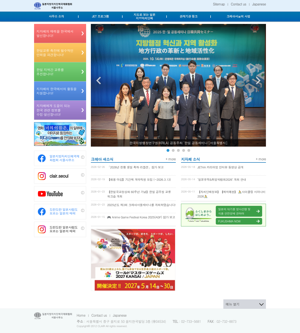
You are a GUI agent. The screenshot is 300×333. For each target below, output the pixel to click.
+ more (171, 159)
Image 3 (178, 150)
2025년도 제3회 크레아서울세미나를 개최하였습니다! (141, 205)
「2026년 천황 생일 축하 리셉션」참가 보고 (135, 167)
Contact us (238, 4)
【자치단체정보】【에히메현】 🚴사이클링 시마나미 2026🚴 (231, 194)
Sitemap (219, 4)
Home (81, 315)
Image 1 (168, 150)
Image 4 (183, 150)
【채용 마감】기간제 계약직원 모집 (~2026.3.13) (139, 179)
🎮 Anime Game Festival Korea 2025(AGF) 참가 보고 (141, 217)
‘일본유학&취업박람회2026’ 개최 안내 (221, 179)
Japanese (259, 4)
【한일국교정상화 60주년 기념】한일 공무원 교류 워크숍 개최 (139, 194)
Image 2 (173, 150)
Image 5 (188, 150)
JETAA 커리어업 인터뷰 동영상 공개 (220, 167)
